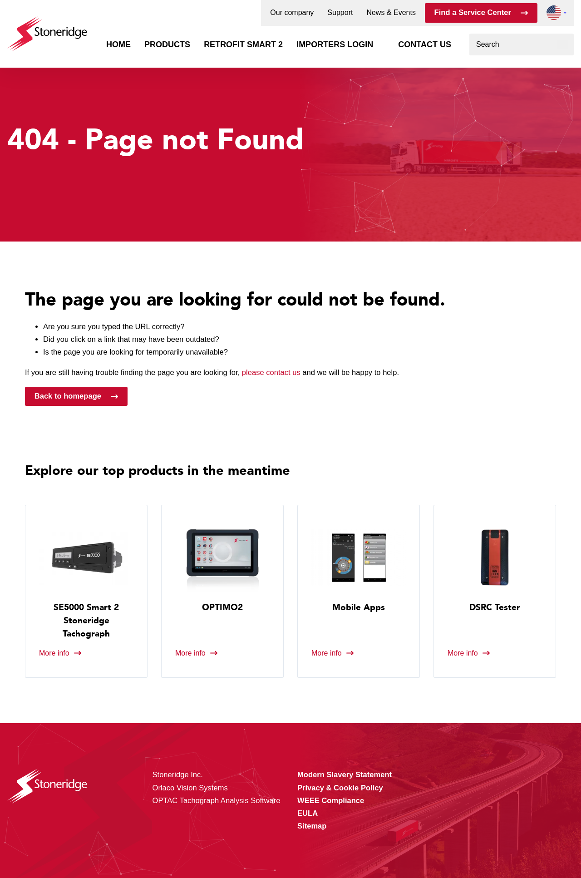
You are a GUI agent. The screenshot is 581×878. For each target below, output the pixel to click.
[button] (554, 12)
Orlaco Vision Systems (190, 788)
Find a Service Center (472, 12)
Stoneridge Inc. (178, 774)
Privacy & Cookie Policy (340, 788)
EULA (307, 813)
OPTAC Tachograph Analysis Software (217, 800)
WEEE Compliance (330, 800)
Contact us (424, 44)
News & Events (390, 12)
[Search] (562, 44)
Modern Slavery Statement (344, 774)
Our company (292, 12)
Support (340, 12)
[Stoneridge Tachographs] (47, 29)
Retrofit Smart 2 (243, 44)
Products (167, 44)
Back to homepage (67, 396)
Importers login (334, 44)
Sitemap (311, 826)
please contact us (271, 372)
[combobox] (521, 44)
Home (118, 44)
